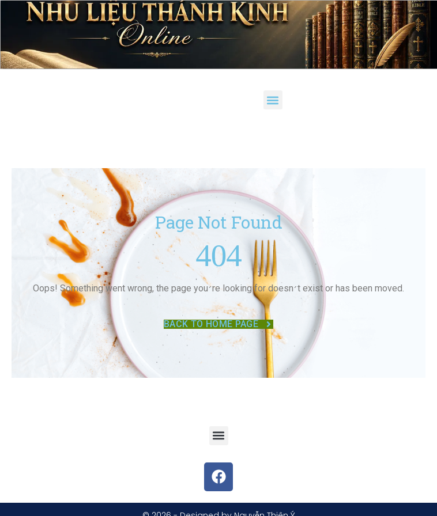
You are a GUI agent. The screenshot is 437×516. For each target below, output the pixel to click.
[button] (272, 99)
